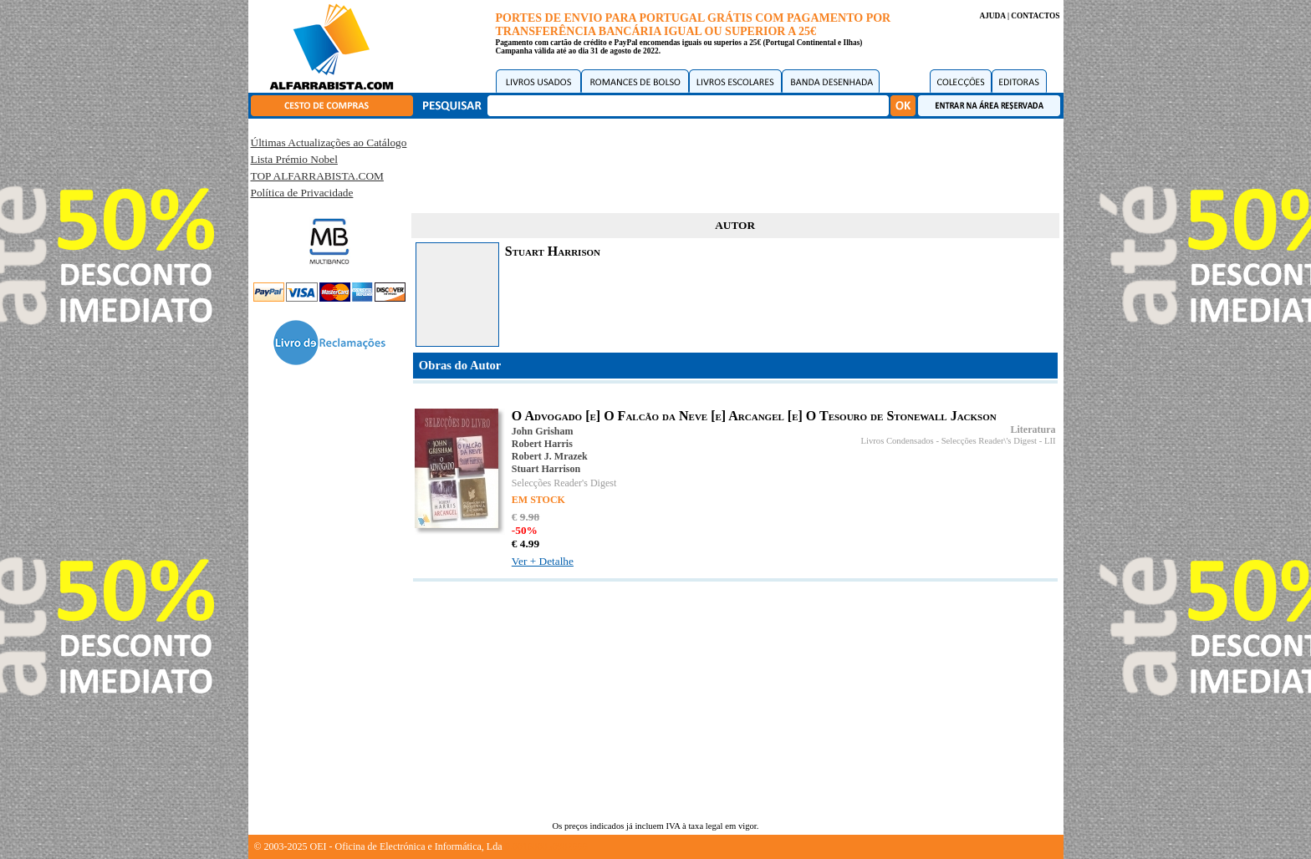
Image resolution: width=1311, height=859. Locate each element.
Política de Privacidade (302, 192)
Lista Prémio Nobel (294, 159)
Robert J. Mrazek (550, 456)
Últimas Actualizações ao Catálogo (329, 142)
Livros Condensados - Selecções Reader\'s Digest (948, 440)
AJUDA (992, 16)
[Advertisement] (735, 163)
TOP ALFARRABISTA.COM (317, 176)
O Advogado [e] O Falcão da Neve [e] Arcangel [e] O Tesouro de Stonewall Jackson (754, 416)
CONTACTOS (1035, 16)
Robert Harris (542, 444)
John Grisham (543, 431)
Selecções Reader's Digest (564, 483)
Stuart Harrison (546, 469)
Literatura (1033, 429)
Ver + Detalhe (543, 561)
